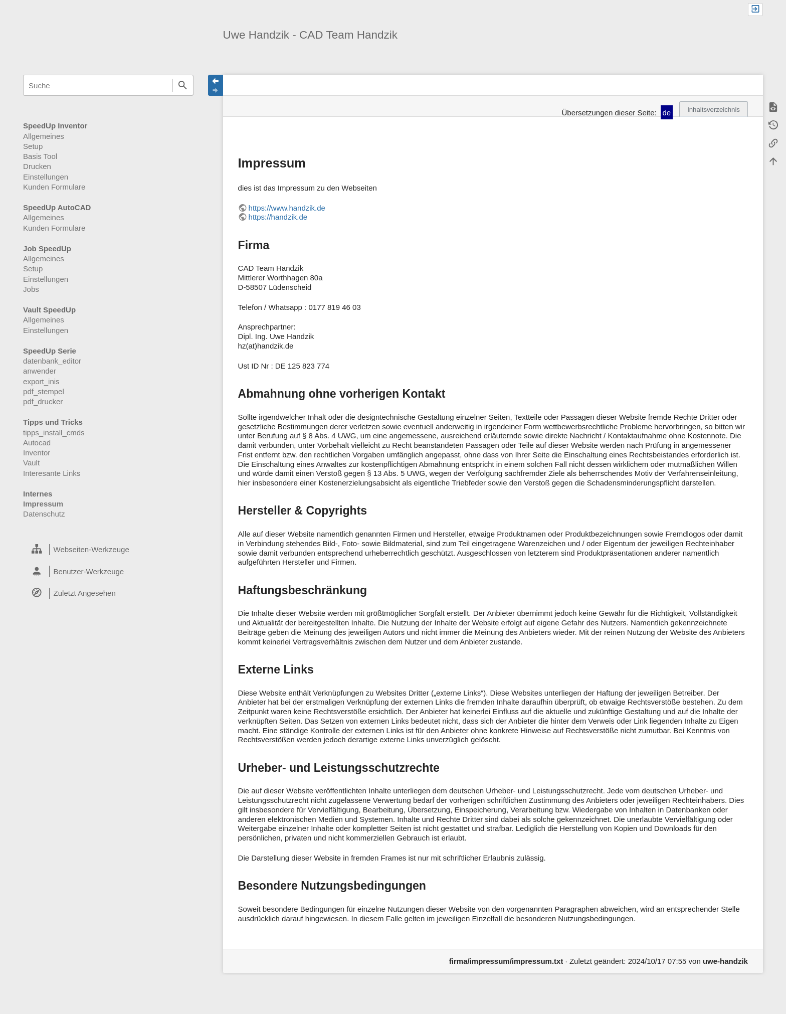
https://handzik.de (278, 217)
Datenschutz (44, 514)
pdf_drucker (43, 401)
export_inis (41, 381)
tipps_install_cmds (54, 432)
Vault (31, 462)
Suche (182, 85)
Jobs (31, 289)
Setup (33, 146)
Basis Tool (40, 156)
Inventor (36, 452)
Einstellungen (45, 177)
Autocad (37, 442)
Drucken (37, 166)
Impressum (43, 503)
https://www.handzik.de (287, 208)
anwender (39, 371)
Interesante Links (51, 473)
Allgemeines (43, 136)
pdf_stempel (43, 391)
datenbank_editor (52, 361)
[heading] (108, 550)
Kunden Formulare (54, 187)
